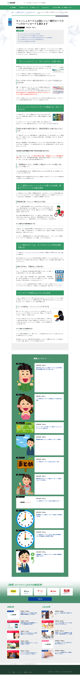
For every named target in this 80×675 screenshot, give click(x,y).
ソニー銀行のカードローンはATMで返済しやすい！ (49, 501)
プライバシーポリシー (20, 672)
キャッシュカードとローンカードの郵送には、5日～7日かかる (32, 36)
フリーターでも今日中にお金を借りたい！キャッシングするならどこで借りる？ (29, 655)
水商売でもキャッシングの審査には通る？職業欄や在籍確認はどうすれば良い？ (29, 615)
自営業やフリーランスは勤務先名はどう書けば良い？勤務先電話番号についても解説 (63, 635)
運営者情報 (27, 672)
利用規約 (14, 672)
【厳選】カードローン (21, 13)
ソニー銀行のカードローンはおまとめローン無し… (49, 462)
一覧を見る (40, 599)
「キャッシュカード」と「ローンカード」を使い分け (30, 34)
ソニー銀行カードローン (31, 13)
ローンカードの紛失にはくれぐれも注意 (28, 41)
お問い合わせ (32, 672)
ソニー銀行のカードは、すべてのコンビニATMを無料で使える (32, 39)
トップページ (9, 672)
